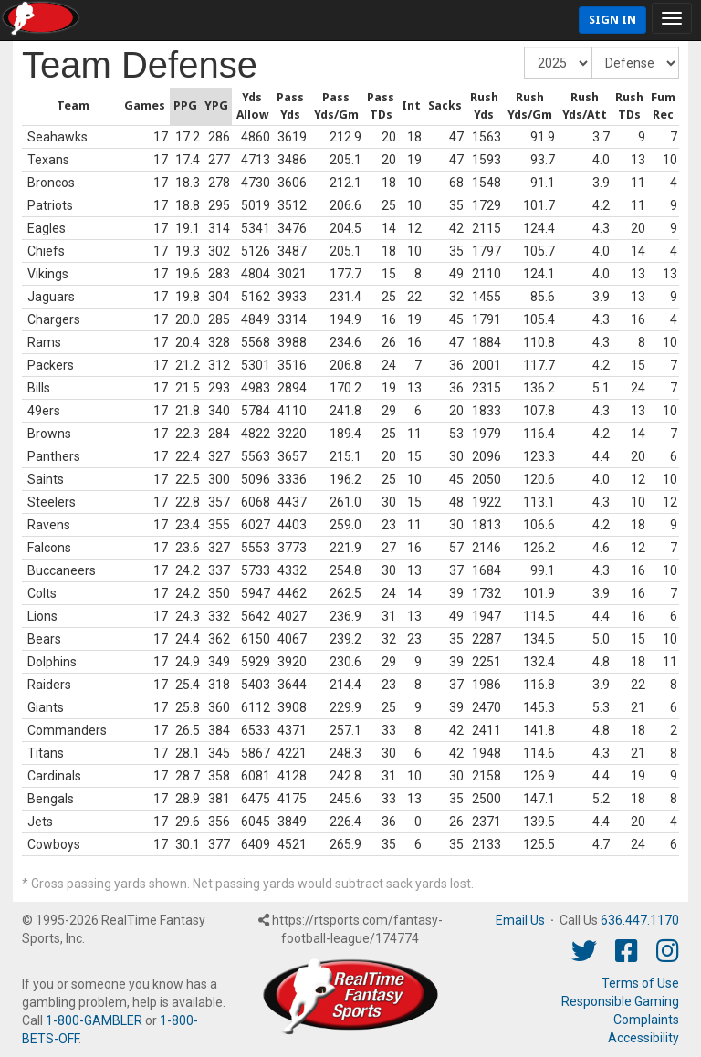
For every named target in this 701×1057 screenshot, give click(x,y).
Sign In (612, 19)
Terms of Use (640, 983)
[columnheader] (24, 107)
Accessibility (643, 1038)
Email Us (520, 920)
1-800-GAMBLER (94, 1020)
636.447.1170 (640, 920)
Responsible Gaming (620, 1001)
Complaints (646, 1019)
